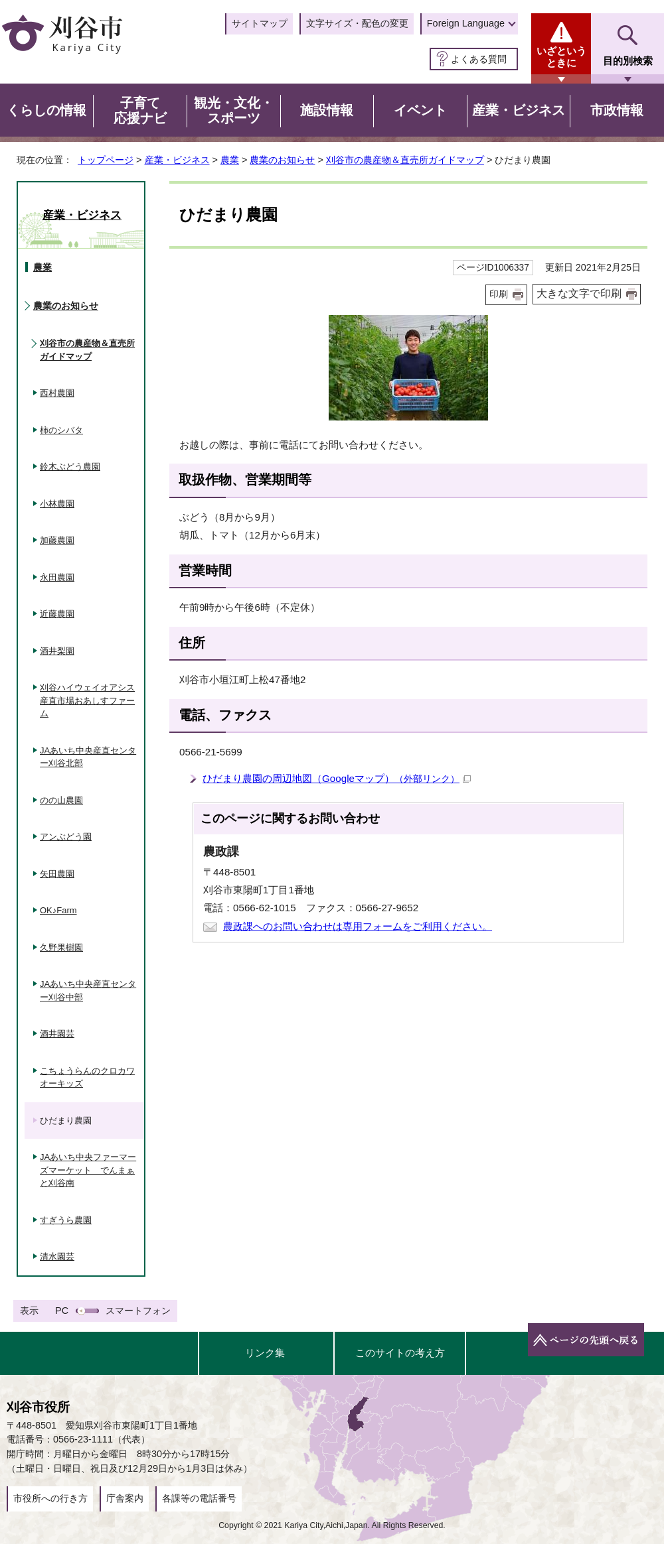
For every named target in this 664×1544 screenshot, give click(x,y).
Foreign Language (466, 23)
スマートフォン (138, 1310)
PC (61, 1310)
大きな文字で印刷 (579, 293)
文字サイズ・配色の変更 (357, 23)
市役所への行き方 (50, 1498)
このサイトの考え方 (400, 1352)
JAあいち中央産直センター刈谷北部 (88, 757)
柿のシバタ (61, 430)
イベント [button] (420, 110)
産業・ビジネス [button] (518, 110)
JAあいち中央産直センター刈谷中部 (88, 990)
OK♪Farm (58, 910)
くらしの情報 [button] (46, 110)
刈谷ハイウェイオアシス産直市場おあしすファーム (87, 700)
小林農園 (57, 504)
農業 (229, 160)
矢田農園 (57, 874)
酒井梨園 (57, 651)
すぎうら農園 (66, 1220)
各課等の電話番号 (199, 1498)
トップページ (105, 160)
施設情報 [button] (326, 110)
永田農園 (57, 577)
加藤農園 (57, 540)
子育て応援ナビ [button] (140, 111)
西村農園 (57, 393)
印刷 (498, 294)
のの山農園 (61, 800)
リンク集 (265, 1352)
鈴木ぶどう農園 (70, 467)
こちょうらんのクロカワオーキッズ (87, 1077)
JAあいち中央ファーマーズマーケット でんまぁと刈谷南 (88, 1170)
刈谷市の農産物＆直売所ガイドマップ (405, 160)
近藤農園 (57, 614)
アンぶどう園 (66, 837)
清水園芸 (57, 1256)
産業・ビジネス (177, 160)
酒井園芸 (57, 1034)
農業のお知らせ (282, 160)
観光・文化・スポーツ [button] (234, 111)
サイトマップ (260, 23)
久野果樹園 (61, 947)
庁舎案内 (124, 1498)
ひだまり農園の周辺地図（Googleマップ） (337, 778)
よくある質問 (479, 59)
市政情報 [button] (616, 110)
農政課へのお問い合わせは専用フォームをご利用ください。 (357, 926)
